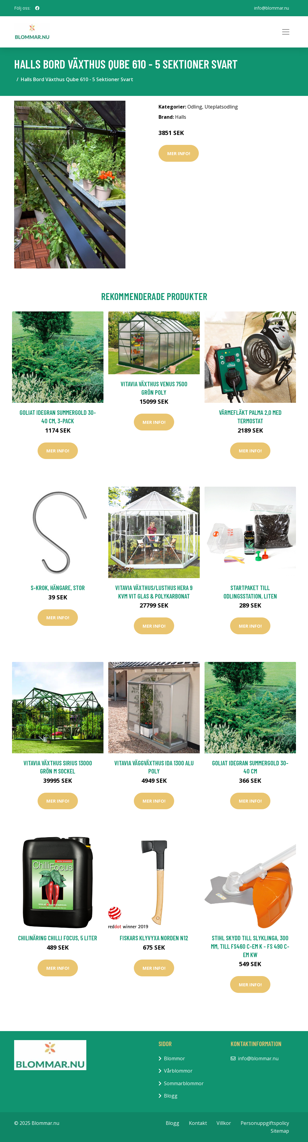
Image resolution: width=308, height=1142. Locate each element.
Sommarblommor (184, 1083)
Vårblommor (178, 1070)
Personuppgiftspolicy (265, 1123)
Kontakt (198, 1123)
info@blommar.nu (271, 8)
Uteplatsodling (221, 106)
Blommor (174, 1058)
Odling (194, 106)
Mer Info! (178, 153)
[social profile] (37, 8)
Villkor (224, 1123)
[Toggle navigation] (286, 32)
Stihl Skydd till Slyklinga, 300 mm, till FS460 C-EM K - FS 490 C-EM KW (250, 946)
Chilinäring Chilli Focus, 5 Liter (57, 937)
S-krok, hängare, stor (58, 587)
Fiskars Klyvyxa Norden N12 (154, 937)
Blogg (170, 1095)
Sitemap (280, 1131)
